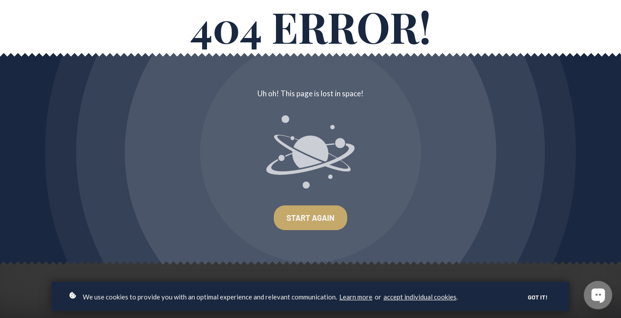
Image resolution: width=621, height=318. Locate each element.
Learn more (355, 297)
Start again (310, 218)
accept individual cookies (419, 297)
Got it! (538, 297)
